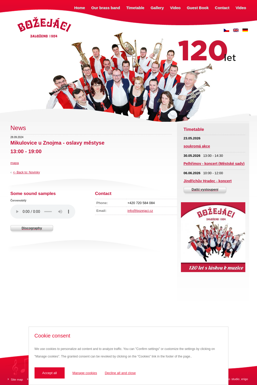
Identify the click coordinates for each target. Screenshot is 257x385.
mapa (14, 163)
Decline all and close (120, 373)
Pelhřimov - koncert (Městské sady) (214, 163)
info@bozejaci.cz (140, 211)
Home (79, 7)
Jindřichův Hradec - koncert (208, 181)
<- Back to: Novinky (26, 172)
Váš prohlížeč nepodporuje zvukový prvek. (42, 212)
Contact (222, 7)
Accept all (49, 373)
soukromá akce (197, 146)
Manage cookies (84, 373)
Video (175, 7)
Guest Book (197, 7)
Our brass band (105, 7)
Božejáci (22, 17)
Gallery (157, 7)
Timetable (135, 7)
